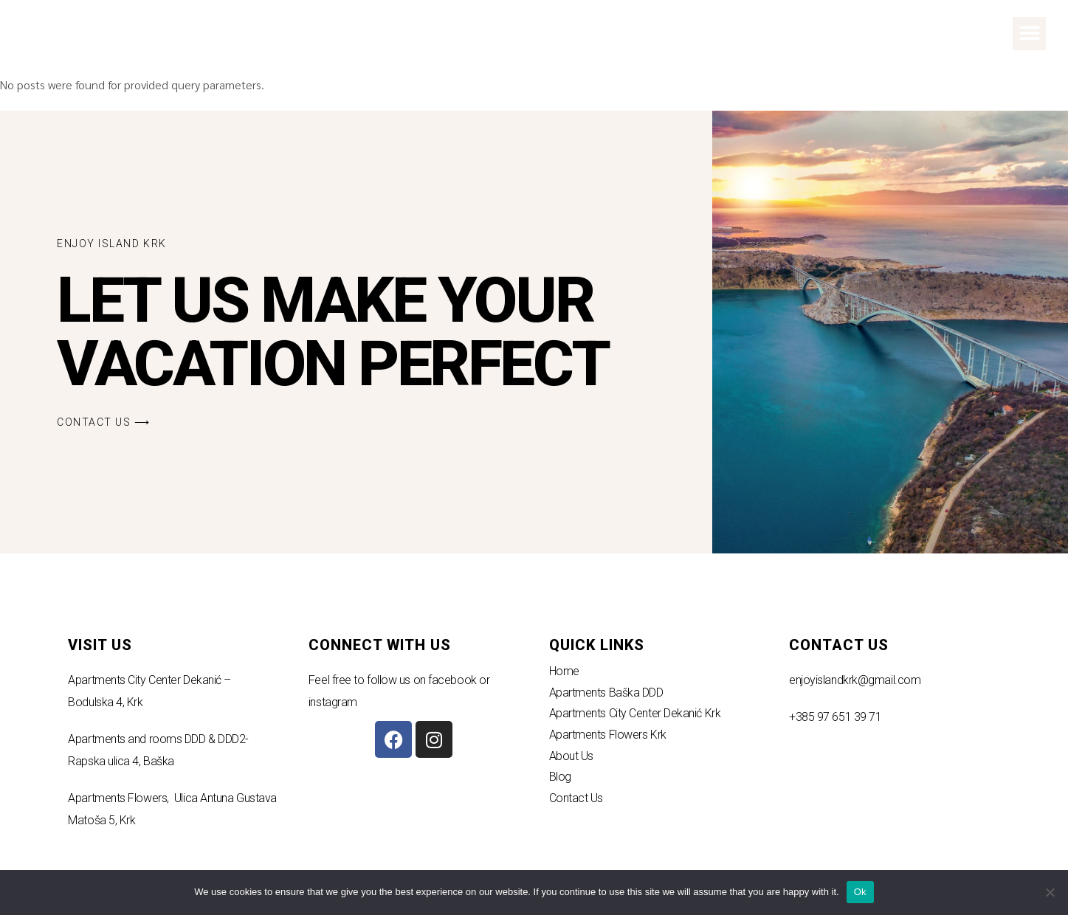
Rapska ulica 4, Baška (121, 761)
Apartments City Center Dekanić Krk (635, 713)
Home (564, 671)
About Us (571, 756)
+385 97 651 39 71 (835, 717)
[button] (1029, 33)
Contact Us (576, 798)
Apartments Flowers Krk (607, 735)
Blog (560, 777)
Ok (860, 891)
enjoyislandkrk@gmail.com (854, 680)
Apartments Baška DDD (606, 693)
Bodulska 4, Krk (105, 702)
